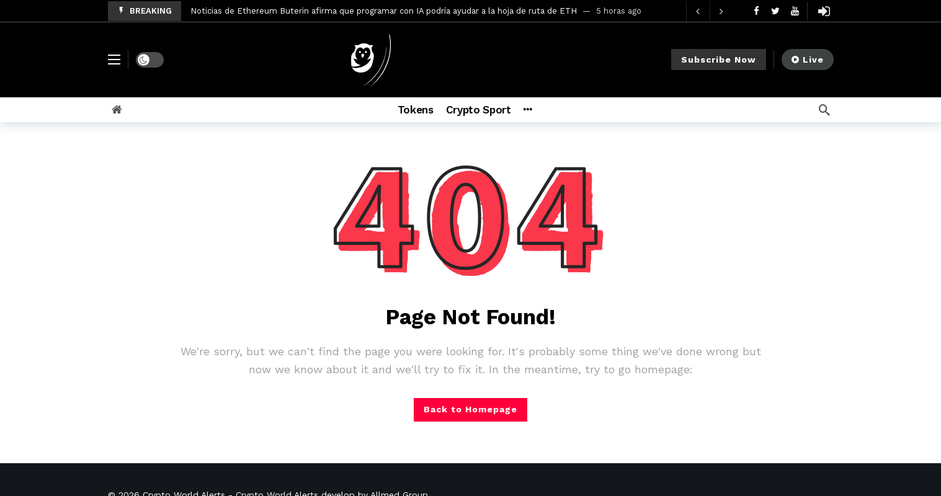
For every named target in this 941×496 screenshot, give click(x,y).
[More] (544, 109)
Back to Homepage (470, 409)
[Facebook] (756, 11)
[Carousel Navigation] (709, 11)
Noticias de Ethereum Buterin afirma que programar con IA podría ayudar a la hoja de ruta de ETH (383, 11)
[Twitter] (775, 11)
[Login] (824, 11)
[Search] (824, 109)
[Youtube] (795, 11)
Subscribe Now (718, 59)
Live (808, 59)
